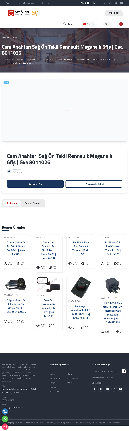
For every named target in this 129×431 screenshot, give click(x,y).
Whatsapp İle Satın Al (94, 183)
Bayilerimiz (71, 369)
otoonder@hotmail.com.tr (12, 407)
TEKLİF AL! (114, 13)
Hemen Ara (35, 183)
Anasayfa (5, 37)
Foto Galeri (54, 387)
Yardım (9, 3)
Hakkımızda (54, 369)
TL (107, 24)
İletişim (45, 3)
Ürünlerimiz (54, 374)
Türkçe (88, 24)
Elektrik (15, 37)
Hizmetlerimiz (55, 378)
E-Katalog (70, 374)
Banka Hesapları (73, 378)
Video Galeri (54, 391)
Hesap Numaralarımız (27, 3)
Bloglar (52, 382)
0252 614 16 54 (8, 400)
